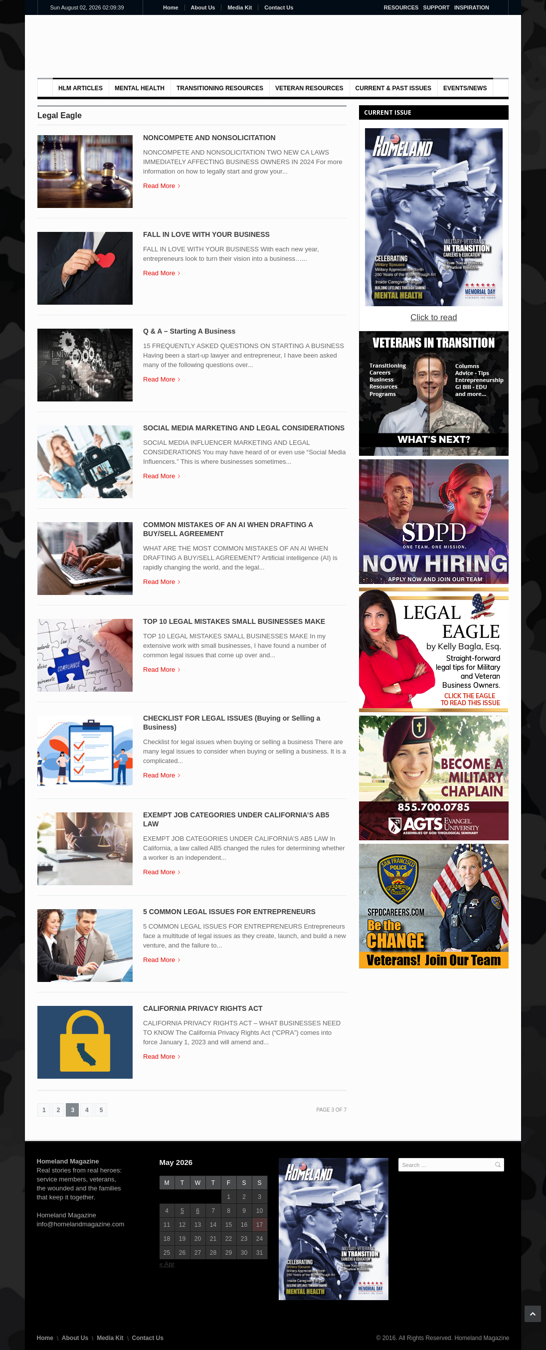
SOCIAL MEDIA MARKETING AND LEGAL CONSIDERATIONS (244, 428)
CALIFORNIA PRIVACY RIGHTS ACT (203, 1008)
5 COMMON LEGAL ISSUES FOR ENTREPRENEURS (229, 912)
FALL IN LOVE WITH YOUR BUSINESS (206, 234)
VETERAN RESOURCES (309, 88)
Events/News (465, 88)
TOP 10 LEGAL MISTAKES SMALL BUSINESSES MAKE (234, 621)
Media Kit (239, 7)
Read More (161, 186)
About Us (203, 7)
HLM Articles (80, 88)
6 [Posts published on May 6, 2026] (197, 1210)
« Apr (167, 1264)
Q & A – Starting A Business (189, 331)
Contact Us (278, 7)
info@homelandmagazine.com (81, 1224)
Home (171, 7)
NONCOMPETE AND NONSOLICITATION (209, 138)
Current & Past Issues (393, 88)
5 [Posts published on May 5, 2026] (182, 1210)
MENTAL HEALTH (140, 88)
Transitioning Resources (220, 88)
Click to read (433, 317)
